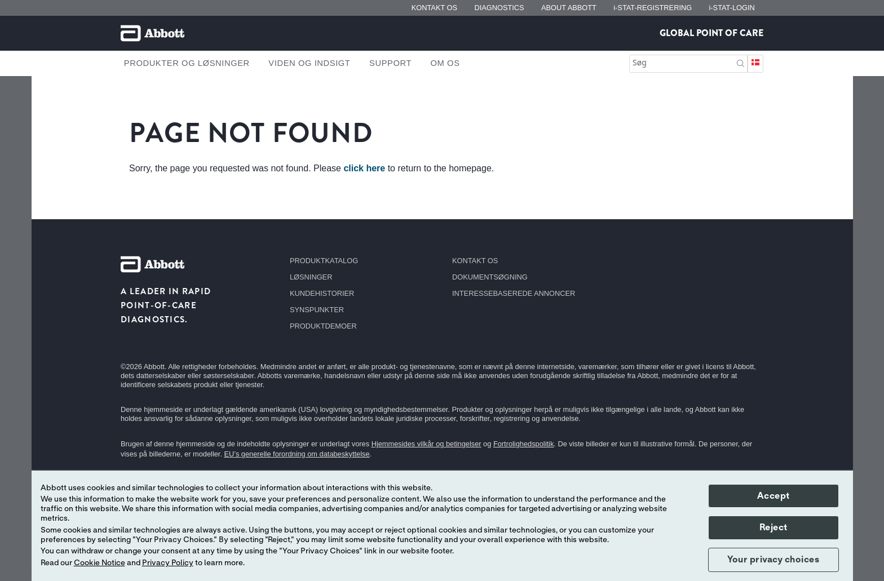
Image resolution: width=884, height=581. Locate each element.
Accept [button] (773, 495)
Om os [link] (445, 63)
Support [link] (390, 63)
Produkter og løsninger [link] (187, 63)
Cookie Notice (99, 563)
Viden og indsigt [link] (309, 63)
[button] (740, 62)
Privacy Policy (167, 563)
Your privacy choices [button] (773, 559)
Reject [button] (773, 527)
